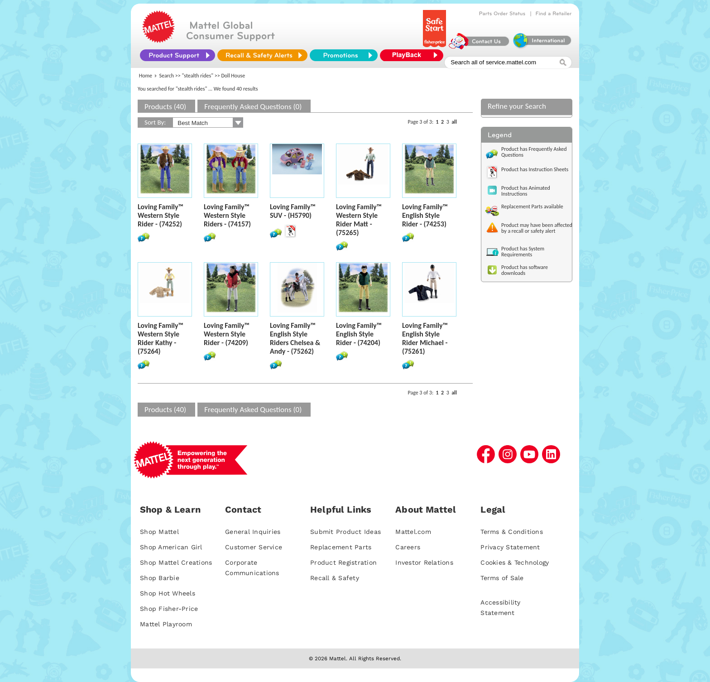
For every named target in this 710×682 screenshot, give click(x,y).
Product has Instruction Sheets (534, 169)
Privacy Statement (510, 547)
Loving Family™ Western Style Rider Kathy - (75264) (160, 338)
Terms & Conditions (511, 531)
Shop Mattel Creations (176, 562)
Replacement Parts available (532, 206)
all (454, 122)
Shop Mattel (159, 531)
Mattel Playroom (166, 624)
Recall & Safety (334, 577)
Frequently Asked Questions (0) (253, 106)
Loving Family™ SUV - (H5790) (293, 211)
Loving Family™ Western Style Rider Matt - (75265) (359, 219)
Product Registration (343, 562)
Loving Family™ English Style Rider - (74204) (359, 334)
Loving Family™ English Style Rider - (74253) (425, 215)
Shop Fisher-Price (169, 608)
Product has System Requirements (522, 251)
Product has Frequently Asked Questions (534, 152)
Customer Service (253, 547)
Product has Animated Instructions (525, 191)
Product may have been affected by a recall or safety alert (536, 228)
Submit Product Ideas (345, 531)
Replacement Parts (340, 547)
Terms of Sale (501, 577)
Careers (407, 547)
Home (145, 75)
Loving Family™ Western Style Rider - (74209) (226, 334)
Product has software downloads (524, 270)
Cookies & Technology (514, 562)
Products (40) (165, 106)
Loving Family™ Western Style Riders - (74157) (227, 215)
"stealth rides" (198, 75)
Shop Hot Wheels (167, 593)
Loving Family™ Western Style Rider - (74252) (160, 215)
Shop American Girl (171, 547)
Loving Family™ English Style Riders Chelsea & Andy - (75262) (295, 338)
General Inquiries (252, 531)
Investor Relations (424, 562)
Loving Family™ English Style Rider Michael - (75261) (425, 338)
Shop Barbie (159, 577)
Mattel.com (413, 531)
